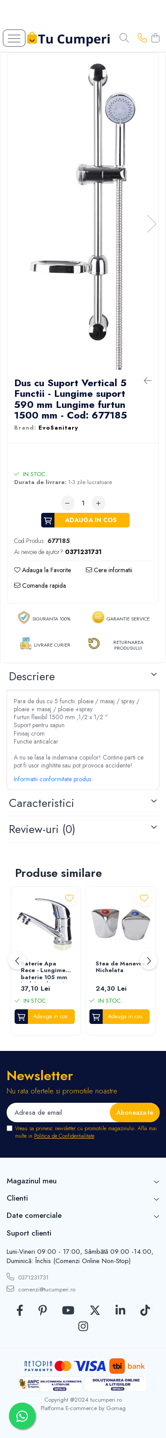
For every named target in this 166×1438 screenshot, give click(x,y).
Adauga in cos (91, 520)
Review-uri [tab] (42, 829)
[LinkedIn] (120, 1311)
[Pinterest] (42, 1311)
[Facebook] (20, 1311)
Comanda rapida (40, 585)
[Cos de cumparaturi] (155, 38)
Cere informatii (109, 570)
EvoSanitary (58, 428)
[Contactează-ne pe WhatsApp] (22, 1416)
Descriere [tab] (32, 676)
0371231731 (28, 1277)
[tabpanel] (83, 215)
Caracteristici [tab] (41, 803)
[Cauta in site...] (124, 38)
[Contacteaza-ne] (142, 38)
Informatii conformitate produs (52, 779)
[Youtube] (68, 1311)
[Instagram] (83, 1327)
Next (151, 224)
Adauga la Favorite (42, 570)
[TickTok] (145, 1311)
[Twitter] (95, 1311)
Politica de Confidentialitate (64, 1136)
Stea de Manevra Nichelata (120, 967)
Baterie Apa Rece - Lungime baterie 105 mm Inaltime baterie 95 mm (44, 971)
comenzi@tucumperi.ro (41, 1289)
